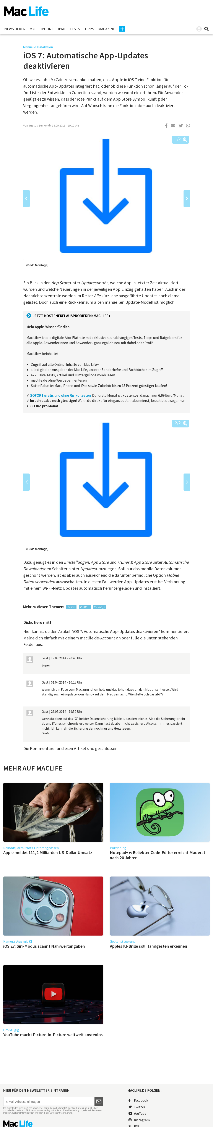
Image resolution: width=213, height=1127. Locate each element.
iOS (73, 607)
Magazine (106, 29)
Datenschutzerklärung (61, 1112)
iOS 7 (86, 607)
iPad (61, 29)
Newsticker (14, 29)
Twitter (136, 1107)
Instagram (139, 1120)
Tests (75, 29)
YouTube (137, 1113)
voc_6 (101, 607)
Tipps (89, 29)
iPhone (47, 29)
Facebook (138, 1100)
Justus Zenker (38, 125)
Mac (33, 29)
